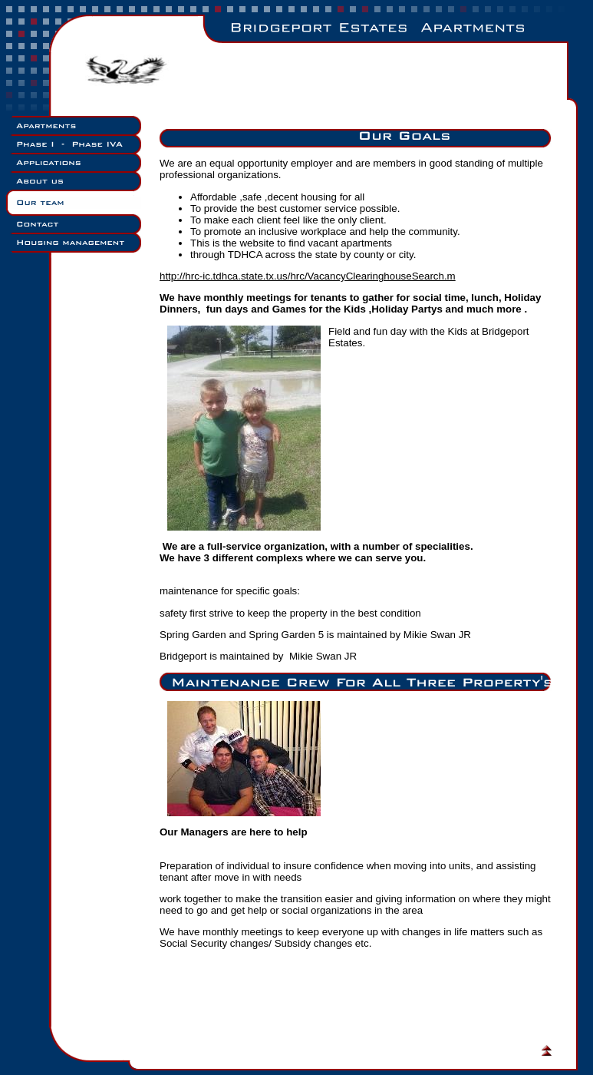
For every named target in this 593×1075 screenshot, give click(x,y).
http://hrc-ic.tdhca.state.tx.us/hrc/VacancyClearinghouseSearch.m (308, 276)
